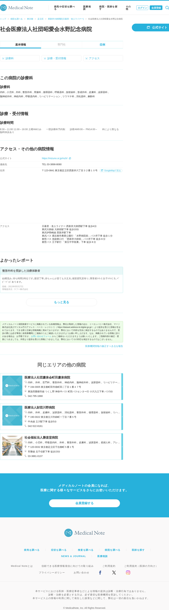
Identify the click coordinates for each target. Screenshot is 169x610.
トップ (3, 19)
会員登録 (156, 7)
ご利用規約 (108, 566)
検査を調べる (85, 550)
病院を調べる (16, 19)
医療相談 (87, 7)
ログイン (142, 7)
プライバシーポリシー (52, 572)
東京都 (30, 19)
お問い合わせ (81, 572)
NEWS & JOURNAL (73, 556)
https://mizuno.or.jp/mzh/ (56, 158)
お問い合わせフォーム (41, 336)
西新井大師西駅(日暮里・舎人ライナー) (66, 19)
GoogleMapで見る (111, 170)
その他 (128, 7)
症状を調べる (59, 550)
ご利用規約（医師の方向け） (141, 566)
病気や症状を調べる (64, 7)
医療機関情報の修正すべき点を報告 (104, 346)
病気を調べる (32, 550)
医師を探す (138, 550)
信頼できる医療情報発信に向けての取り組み (68, 566)
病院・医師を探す (108, 7)
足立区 (41, 19)
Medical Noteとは (22, 566)
